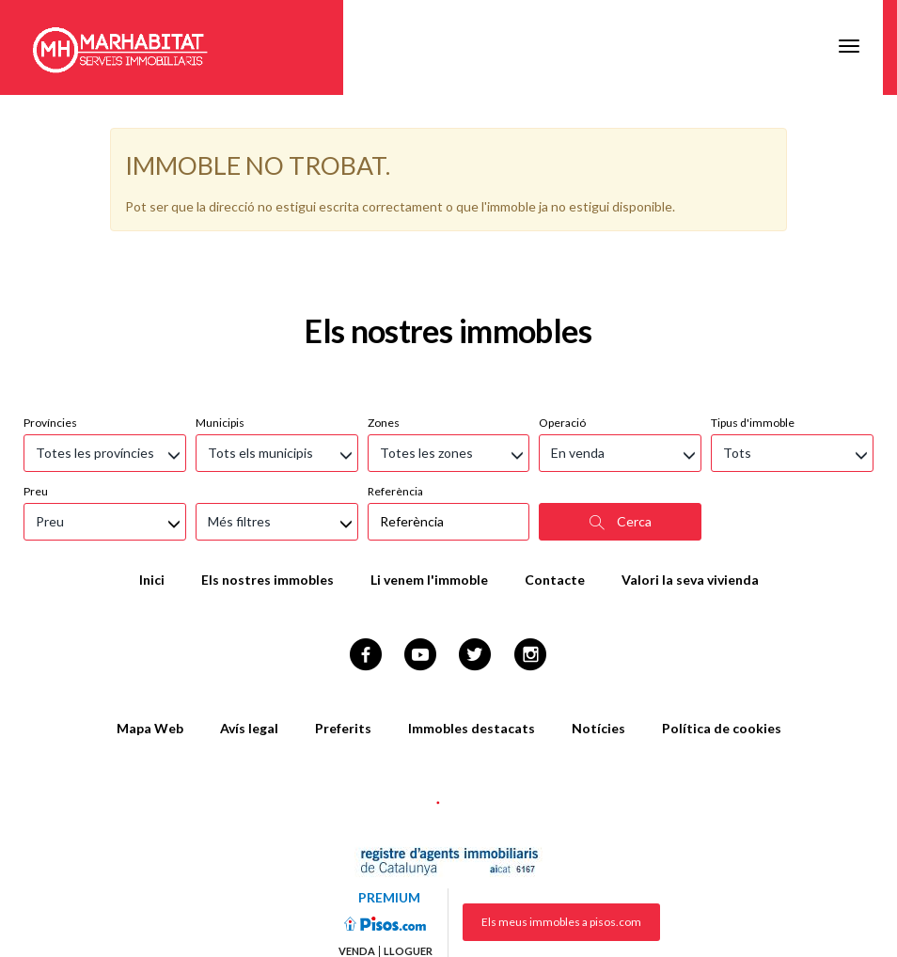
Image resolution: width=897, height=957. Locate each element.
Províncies (50, 328)
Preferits (343, 633)
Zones (384, 328)
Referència (395, 396)
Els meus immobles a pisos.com (561, 827)
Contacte (555, 485)
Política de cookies (721, 633)
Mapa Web (150, 633)
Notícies (598, 633)
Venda (356, 856)
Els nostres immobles (267, 485)
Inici (152, 485)
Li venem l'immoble (429, 485)
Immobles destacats (471, 633)
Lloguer (408, 856)
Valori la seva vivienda (690, 485)
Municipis (220, 328)
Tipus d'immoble (753, 328)
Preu (36, 396)
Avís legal (249, 633)
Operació (562, 328)
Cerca (621, 426)
